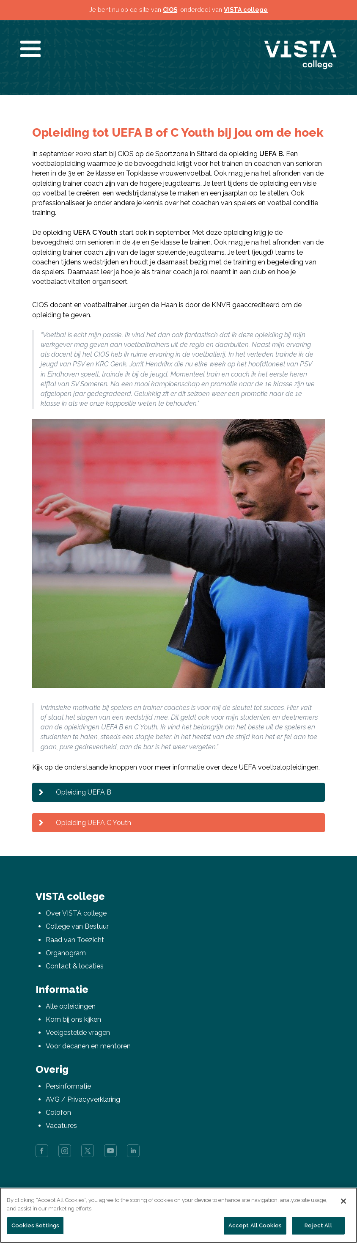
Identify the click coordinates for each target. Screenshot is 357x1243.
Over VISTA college (76, 913)
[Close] (343, 1201)
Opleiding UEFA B (83, 792)
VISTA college (246, 9)
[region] (178, 1215)
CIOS (170, 9)
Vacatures (61, 1126)
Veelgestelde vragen (78, 1032)
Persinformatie (68, 1086)
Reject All (318, 1225)
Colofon (58, 1112)
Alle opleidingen (71, 1006)
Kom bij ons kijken (73, 1019)
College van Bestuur (77, 926)
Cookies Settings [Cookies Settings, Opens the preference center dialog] (35, 1225)
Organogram (66, 953)
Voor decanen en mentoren (88, 1046)
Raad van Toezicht (75, 940)
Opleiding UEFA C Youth (93, 823)
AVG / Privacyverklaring (83, 1099)
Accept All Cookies (255, 1225)
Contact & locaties (75, 966)
